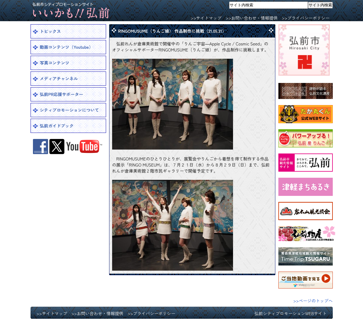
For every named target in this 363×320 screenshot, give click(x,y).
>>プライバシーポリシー (306, 18)
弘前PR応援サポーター (61, 94)
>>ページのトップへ (313, 301)
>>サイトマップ (206, 18)
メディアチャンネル (59, 78)
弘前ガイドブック (57, 126)
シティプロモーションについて (69, 110)
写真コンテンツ (55, 63)
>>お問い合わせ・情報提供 (252, 18)
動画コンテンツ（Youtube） (66, 47)
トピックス (50, 31)
